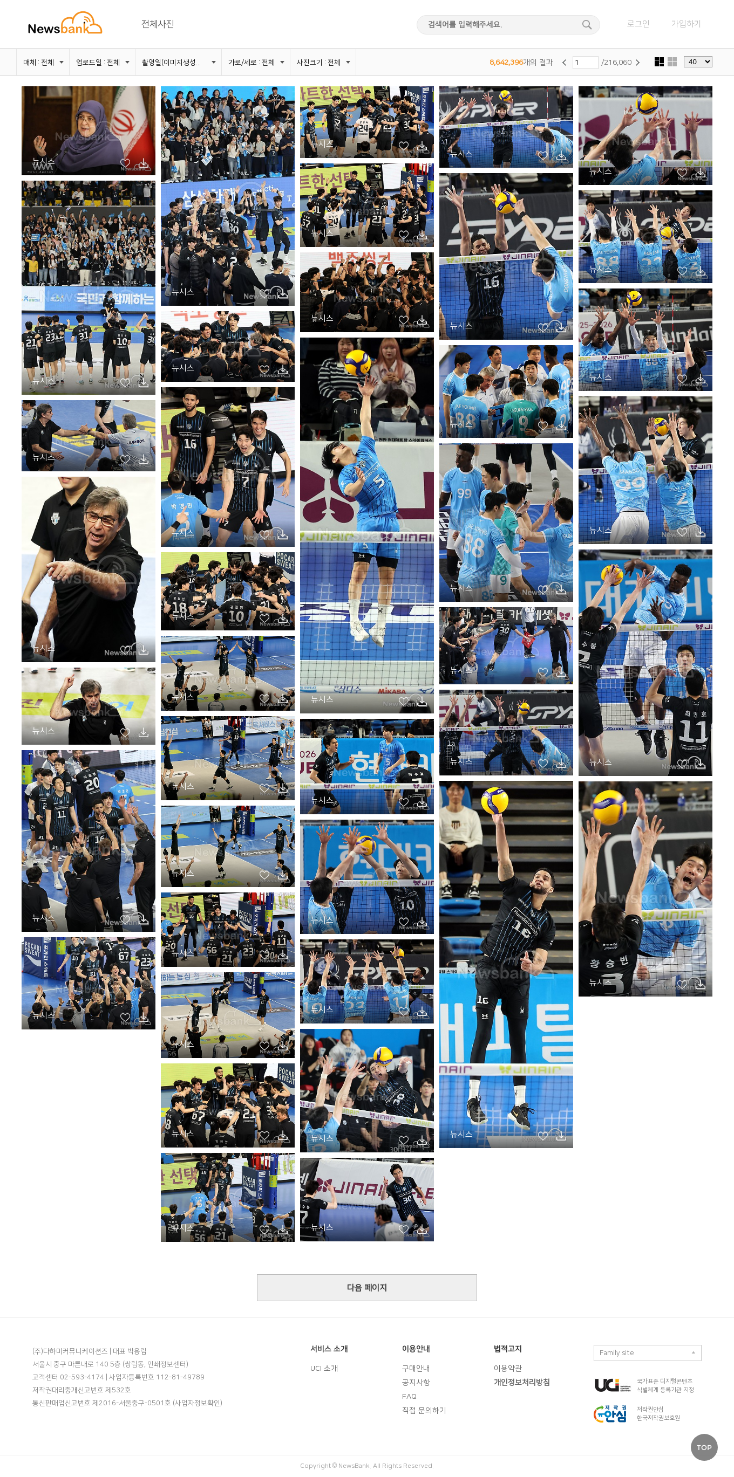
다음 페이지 (367, 1288)
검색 (589, 25)
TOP (704, 1447)
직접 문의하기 (424, 1410)
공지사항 (416, 1382)
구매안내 (416, 1368)
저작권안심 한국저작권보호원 (658, 1413)
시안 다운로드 (143, 163)
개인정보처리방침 (522, 1382)
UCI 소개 (324, 1368)
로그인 (638, 24)
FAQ (409, 1396)
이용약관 (508, 1368)
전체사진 (157, 24)
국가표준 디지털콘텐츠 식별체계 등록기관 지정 (665, 1385)
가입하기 (686, 24)
